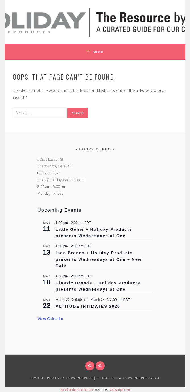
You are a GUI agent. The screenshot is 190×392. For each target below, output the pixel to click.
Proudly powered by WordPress (61, 378)
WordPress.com (143, 378)
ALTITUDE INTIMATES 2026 (88, 306)
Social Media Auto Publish (76, 390)
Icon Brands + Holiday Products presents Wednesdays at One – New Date (99, 259)
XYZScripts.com (120, 390)
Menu (98, 51)
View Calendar (50, 318)
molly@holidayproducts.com (61, 179)
